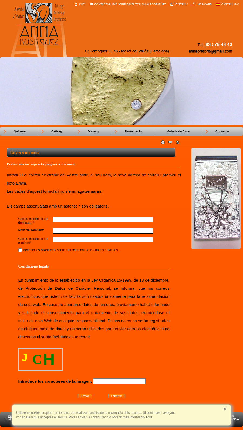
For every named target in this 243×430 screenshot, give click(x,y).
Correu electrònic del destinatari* (33, 221)
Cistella (179, 4)
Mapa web (202, 4)
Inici (79, 4)
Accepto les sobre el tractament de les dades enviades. (68, 250)
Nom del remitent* (31, 230)
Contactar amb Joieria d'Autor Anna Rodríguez (128, 4)
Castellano (227, 4)
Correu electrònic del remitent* (33, 241)
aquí (148, 417)
